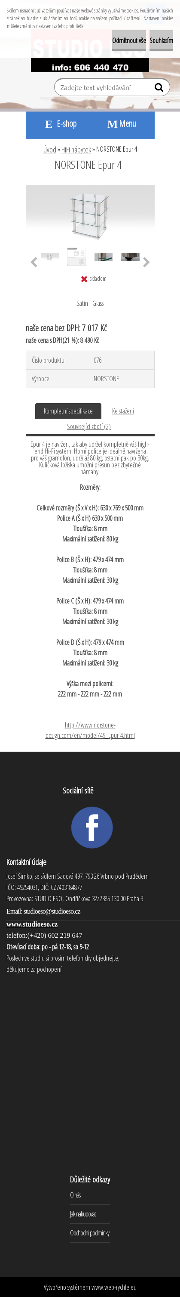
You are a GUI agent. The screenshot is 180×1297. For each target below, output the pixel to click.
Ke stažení (123, 411)
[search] (160, 89)
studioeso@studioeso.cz (52, 911)
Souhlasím (161, 40)
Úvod (49, 149)
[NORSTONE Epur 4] (90, 188)
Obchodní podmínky (89, 1233)
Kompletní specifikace (68, 411)
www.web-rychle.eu (114, 1287)
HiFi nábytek (76, 149)
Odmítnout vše (129, 40)
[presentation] (34, 263)
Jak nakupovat (83, 1214)
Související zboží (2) (89, 426)
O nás (75, 1195)
